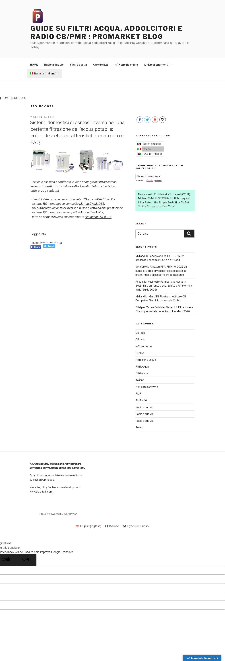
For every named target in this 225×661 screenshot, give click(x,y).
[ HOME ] (6, 98)
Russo (139, 427)
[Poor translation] (26, 560)
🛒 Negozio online (126, 64)
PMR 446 (141, 400)
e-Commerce (143, 346)
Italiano (139, 380)
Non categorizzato (146, 387)
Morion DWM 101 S (93, 204)
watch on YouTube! (163, 206)
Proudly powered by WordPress (58, 514)
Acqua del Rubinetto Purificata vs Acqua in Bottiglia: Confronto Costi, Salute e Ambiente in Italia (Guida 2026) (164, 285)
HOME (34, 64)
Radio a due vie (54, 64)
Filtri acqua (141, 373)
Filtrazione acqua (145, 359)
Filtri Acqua (142, 366)
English (139, 353)
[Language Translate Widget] (148, 176)
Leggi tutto (38, 234)
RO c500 (38, 208)
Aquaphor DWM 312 (99, 217)
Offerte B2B (101, 64)
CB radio (140, 332)
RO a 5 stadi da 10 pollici (99, 199)
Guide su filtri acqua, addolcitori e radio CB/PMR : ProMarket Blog (107, 32)
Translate (153, 181)
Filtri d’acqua (78, 64)
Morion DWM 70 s (92, 212)
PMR (138, 393)
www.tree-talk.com (41, 491)
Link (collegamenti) (158, 64)
